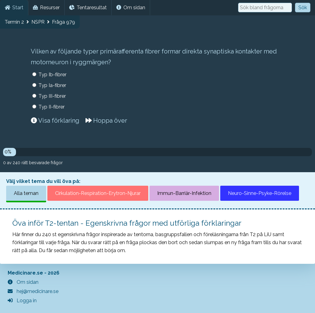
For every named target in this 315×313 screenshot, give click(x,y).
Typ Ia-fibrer (52, 85)
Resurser (46, 7)
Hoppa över (106, 120)
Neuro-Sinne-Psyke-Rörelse (259, 193)
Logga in (22, 300)
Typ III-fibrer (52, 96)
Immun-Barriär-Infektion (184, 193)
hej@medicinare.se (33, 291)
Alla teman (26, 193)
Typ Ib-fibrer (52, 74)
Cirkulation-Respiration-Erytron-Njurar (98, 193)
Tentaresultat (88, 7)
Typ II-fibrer (51, 107)
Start (14, 7)
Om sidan (130, 7)
